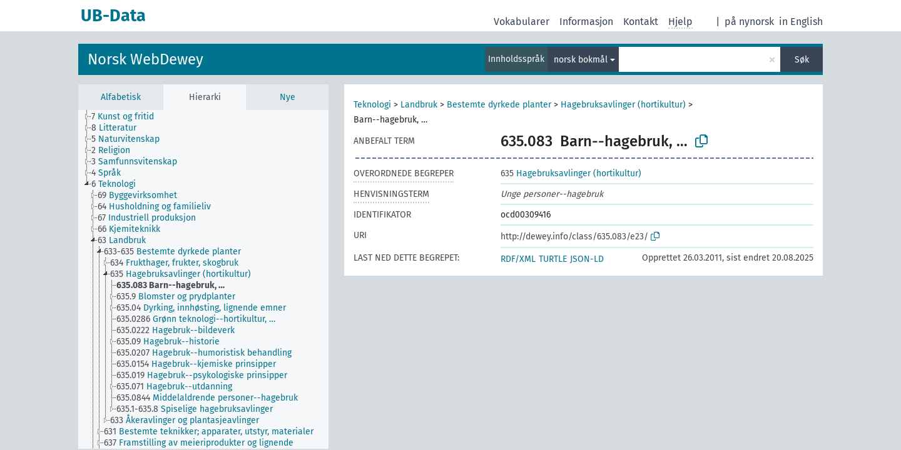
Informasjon (586, 22)
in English (801, 22)
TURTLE (553, 259)
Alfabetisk (121, 97)
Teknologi (372, 104)
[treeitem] (128, 116)
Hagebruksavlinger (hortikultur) (623, 104)
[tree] (203, 279)
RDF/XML (518, 259)
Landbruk (418, 104)
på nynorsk (749, 22)
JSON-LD (587, 259)
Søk (802, 59)
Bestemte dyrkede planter (499, 104)
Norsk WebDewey (145, 59)
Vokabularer (521, 22)
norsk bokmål (581, 59)
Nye (287, 97)
